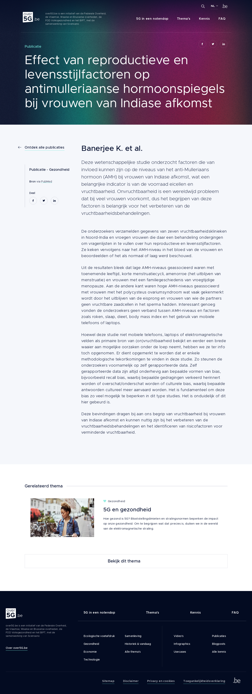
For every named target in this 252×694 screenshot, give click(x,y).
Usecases (180, 651)
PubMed (46, 181)
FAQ (222, 19)
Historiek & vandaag (138, 644)
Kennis (204, 19)
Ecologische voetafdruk (99, 636)
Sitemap (108, 681)
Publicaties (219, 636)
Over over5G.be (17, 648)
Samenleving (133, 636)
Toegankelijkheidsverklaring (204, 681)
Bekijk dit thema (124, 561)
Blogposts (218, 644)
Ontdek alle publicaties (44, 147)
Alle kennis (219, 651)
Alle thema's (133, 651)
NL (213, 6)
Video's (178, 636)
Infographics (182, 644)
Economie (90, 651)
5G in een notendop (152, 19)
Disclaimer (131, 681)
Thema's (183, 19)
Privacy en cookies (161, 681)
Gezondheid (59, 170)
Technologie (92, 659)
